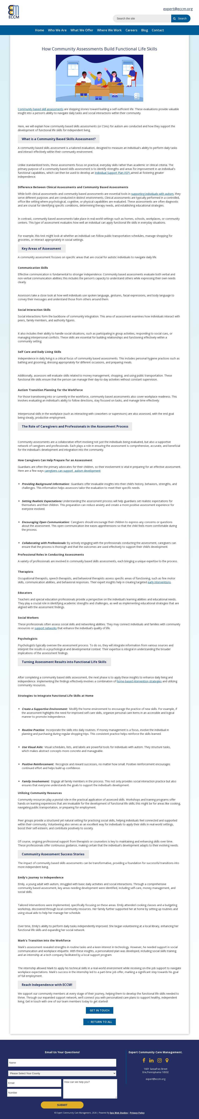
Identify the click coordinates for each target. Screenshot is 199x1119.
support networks (46, 628)
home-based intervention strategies (139, 681)
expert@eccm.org (178, 8)
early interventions (159, 582)
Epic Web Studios (119, 1112)
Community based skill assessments (40, 109)
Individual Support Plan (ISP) (113, 173)
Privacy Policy (137, 1112)
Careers (131, 30)
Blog (144, 30)
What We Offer (82, 30)
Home (39, 30)
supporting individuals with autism (152, 194)
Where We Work (109, 30)
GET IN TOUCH (99, 1010)
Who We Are (57, 30)
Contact (158, 30)
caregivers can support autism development (72, 471)
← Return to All (99, 1022)
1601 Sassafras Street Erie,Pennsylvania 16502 (155, 1070)
